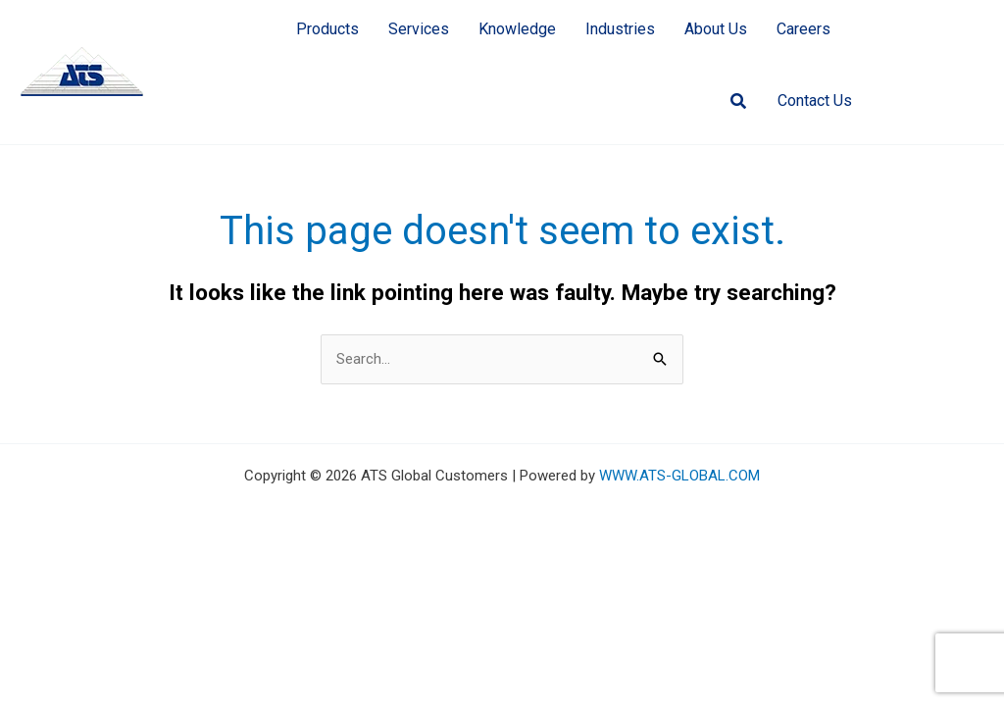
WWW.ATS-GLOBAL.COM (679, 475)
